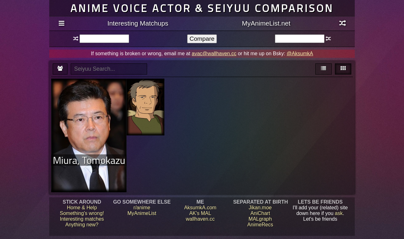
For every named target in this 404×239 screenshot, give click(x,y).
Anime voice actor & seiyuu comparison (202, 8)
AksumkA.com (200, 207)
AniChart (260, 213)
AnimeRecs (260, 224)
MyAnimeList (142, 213)
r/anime (142, 207)
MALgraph (260, 219)
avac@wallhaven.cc (214, 53)
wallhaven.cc (200, 219)
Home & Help (82, 207)
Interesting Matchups (137, 23)
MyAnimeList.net (266, 23)
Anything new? (81, 224)
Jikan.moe (260, 207)
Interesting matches (82, 219)
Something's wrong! (82, 213)
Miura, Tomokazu (89, 160)
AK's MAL (200, 213)
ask (339, 213)
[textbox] (104, 38)
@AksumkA (300, 53)
